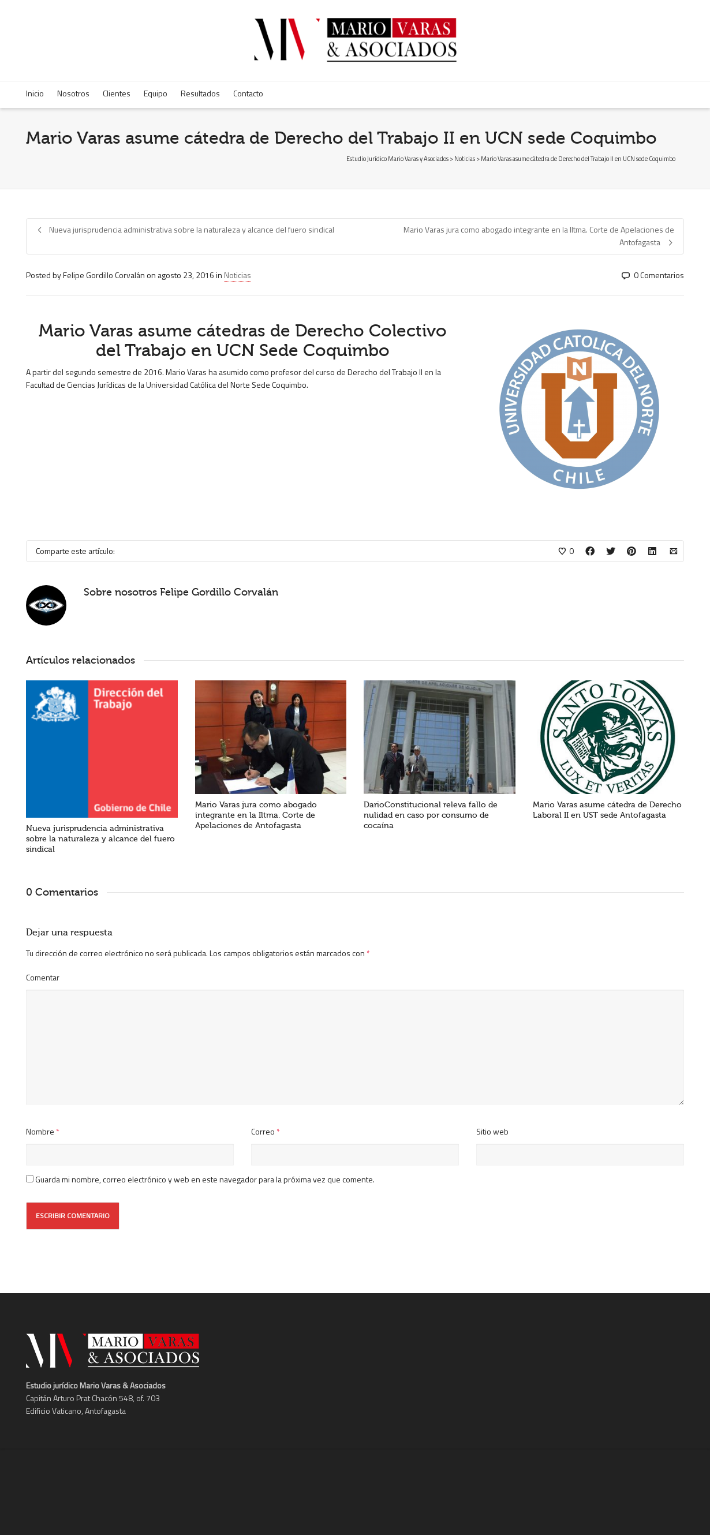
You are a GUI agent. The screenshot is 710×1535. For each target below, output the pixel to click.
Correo (263, 1131)
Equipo (155, 93)
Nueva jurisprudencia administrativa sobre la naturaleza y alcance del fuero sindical (100, 838)
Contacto (248, 93)
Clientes (116, 93)
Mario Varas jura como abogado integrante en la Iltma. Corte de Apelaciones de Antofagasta (256, 815)
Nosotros (73, 93)
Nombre (40, 1131)
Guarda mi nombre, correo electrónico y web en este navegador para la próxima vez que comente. (205, 1179)
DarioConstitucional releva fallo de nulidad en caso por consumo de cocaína (431, 815)
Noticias (237, 275)
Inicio (35, 93)
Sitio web (492, 1131)
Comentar (42, 977)
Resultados (200, 93)
